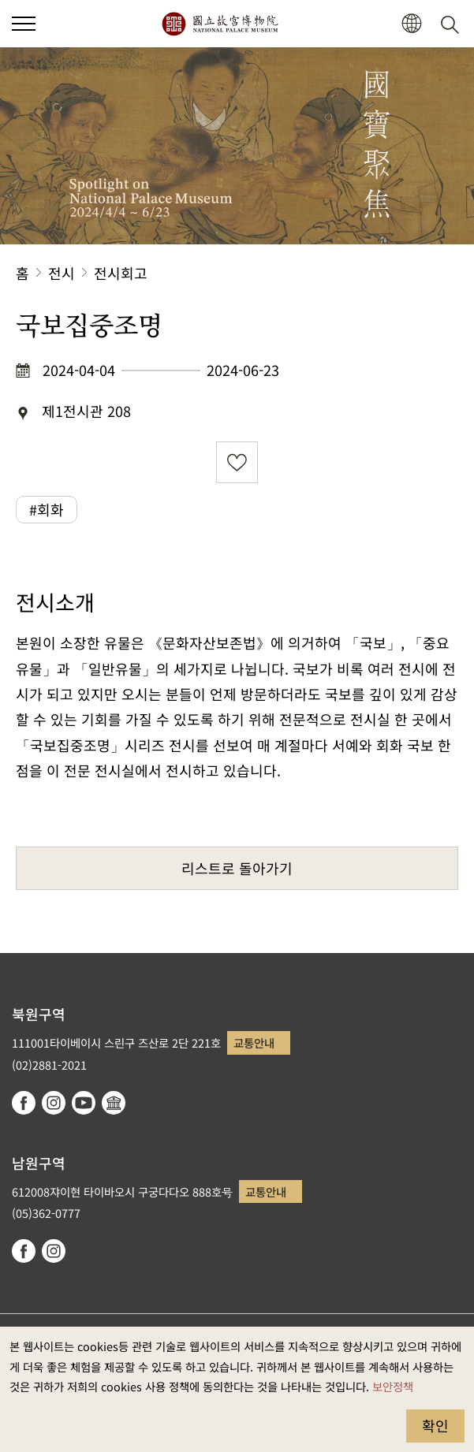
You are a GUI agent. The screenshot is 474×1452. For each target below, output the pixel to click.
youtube (83, 1103)
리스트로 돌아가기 (237, 868)
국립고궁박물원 (219, 23)
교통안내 (253, 1042)
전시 (61, 272)
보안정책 (392, 1386)
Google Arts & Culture (113, 1103)
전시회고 (120, 272)
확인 (435, 1425)
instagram (53, 1103)
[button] (411, 24)
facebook (23, 1103)
